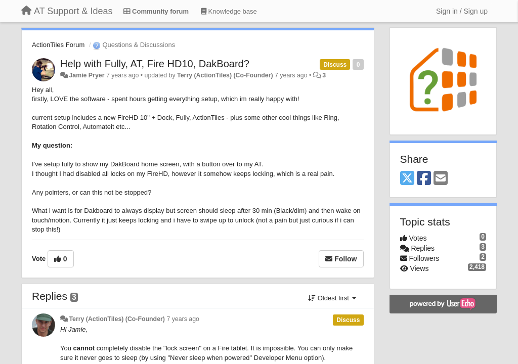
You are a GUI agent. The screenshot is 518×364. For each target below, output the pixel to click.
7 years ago (182, 319)
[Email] (441, 179)
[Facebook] (424, 179)
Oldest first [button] (332, 298)
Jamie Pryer (86, 75)
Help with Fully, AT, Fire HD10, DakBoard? (154, 63)
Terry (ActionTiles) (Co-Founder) (225, 75)
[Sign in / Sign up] (462, 11)
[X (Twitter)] (407, 179)
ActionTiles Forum (58, 45)
